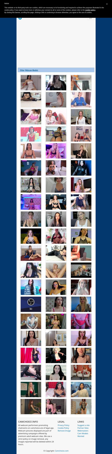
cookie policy (90, 10)
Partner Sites (82, 428)
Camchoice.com (62, 451)
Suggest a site (83, 425)
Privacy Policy (63, 425)
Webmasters (82, 430)
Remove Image (64, 430)
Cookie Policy (63, 428)
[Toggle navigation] (90, 18)
